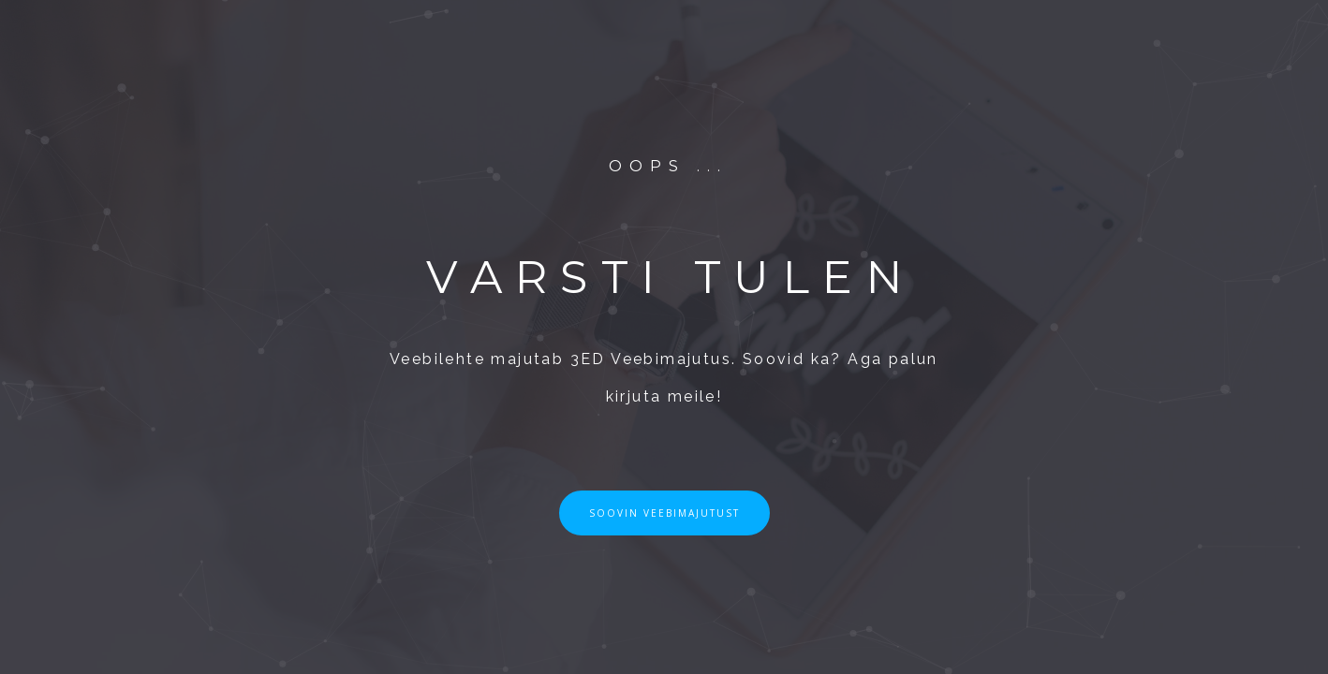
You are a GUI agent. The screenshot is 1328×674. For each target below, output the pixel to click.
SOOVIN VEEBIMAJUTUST (664, 513)
